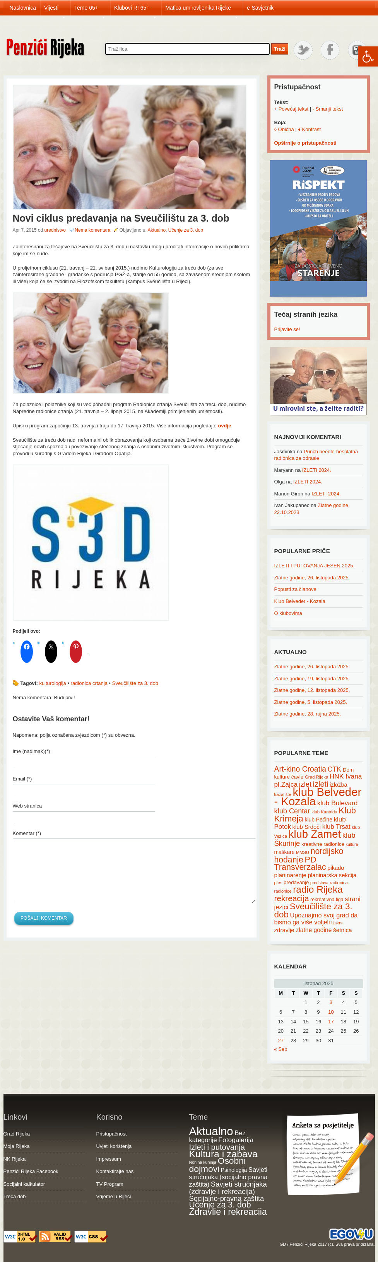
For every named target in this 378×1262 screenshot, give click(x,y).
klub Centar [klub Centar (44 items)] (292, 811)
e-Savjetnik (260, 8)
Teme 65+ (90, 10)
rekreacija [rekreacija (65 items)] (291, 898)
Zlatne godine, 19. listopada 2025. (312, 678)
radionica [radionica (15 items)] (339, 882)
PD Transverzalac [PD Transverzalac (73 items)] (300, 863)
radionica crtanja (89, 683)
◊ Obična (284, 129)
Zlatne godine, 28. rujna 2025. (307, 714)
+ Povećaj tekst (291, 109)
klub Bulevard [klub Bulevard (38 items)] (337, 803)
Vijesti (55, 10)
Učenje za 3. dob (185, 230)
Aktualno (156, 230)
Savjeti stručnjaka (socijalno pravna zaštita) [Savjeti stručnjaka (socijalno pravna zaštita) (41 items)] (228, 1176)
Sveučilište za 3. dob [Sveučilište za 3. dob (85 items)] (313, 910)
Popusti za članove (295, 589)
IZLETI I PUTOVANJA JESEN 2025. (314, 566)
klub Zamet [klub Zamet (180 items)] (315, 834)
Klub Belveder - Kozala (299, 601)
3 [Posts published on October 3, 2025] (331, 1002)
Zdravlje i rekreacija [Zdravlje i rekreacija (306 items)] (228, 1212)
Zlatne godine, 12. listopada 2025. (312, 690)
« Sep (280, 1049)
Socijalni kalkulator (24, 1184)
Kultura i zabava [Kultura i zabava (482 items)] (223, 1154)
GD (283, 1244)
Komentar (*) (27, 833)
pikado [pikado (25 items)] (335, 868)
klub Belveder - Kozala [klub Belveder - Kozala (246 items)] (318, 797)
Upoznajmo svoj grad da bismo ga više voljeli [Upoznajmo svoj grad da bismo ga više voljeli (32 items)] (316, 919)
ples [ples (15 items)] (278, 882)
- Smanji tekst (328, 109)
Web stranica (27, 806)
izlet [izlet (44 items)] (305, 784)
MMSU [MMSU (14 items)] (302, 852)
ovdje (224, 426)
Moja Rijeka (16, 1146)
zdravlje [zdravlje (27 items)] (284, 930)
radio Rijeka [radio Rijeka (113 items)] (318, 889)
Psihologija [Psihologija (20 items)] (234, 1170)
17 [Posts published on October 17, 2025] (331, 1022)
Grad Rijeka (16, 1134)
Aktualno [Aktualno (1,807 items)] (211, 1131)
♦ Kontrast (309, 129)
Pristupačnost (111, 1134)
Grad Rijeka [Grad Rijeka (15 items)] (316, 777)
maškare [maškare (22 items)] (284, 852)
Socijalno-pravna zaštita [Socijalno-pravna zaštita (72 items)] (226, 1198)
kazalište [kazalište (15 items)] (282, 794)
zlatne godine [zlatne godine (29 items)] (314, 930)
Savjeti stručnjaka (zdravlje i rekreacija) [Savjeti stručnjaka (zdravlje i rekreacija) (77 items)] (228, 1188)
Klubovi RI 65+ (135, 10)
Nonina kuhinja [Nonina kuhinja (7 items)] (203, 1162)
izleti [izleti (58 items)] (320, 784)
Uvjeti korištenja (114, 1146)
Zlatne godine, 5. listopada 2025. (310, 702)
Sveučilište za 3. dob (135, 683)
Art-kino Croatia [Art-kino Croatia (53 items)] (300, 769)
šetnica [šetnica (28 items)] (342, 930)
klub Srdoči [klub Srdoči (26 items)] (306, 827)
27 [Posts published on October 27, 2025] (280, 1040)
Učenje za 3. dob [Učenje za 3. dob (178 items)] (220, 1204)
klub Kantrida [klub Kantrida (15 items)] (324, 811)
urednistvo (55, 230)
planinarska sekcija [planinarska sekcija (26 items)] (332, 875)
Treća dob (14, 1196)
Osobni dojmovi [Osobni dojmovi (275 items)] (217, 1165)
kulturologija (52, 683)
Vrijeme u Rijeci (113, 1196)
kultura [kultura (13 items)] (352, 844)
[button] (368, 56)
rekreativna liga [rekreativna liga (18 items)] (327, 899)
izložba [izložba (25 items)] (338, 785)
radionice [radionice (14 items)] (283, 891)
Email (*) (22, 779)
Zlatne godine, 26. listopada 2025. (312, 578)
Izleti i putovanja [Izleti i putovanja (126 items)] (217, 1147)
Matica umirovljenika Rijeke (202, 10)
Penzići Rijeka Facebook (30, 1171)
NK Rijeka (14, 1159)
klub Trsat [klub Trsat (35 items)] (336, 826)
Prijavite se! (287, 329)
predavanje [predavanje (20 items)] (296, 882)
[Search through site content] (187, 49)
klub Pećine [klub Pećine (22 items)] (318, 819)
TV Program (109, 1184)
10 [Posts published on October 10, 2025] (331, 1012)
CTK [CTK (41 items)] (334, 769)
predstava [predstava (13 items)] (319, 882)
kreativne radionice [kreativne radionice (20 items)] (322, 844)
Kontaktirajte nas (115, 1171)
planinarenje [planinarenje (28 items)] (290, 875)
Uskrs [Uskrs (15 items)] (336, 922)
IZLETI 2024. (316, 470)
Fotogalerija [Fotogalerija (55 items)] (235, 1140)
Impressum (108, 1159)
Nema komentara (92, 230)
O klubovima (288, 613)
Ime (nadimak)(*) (31, 751)
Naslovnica (23, 8)
